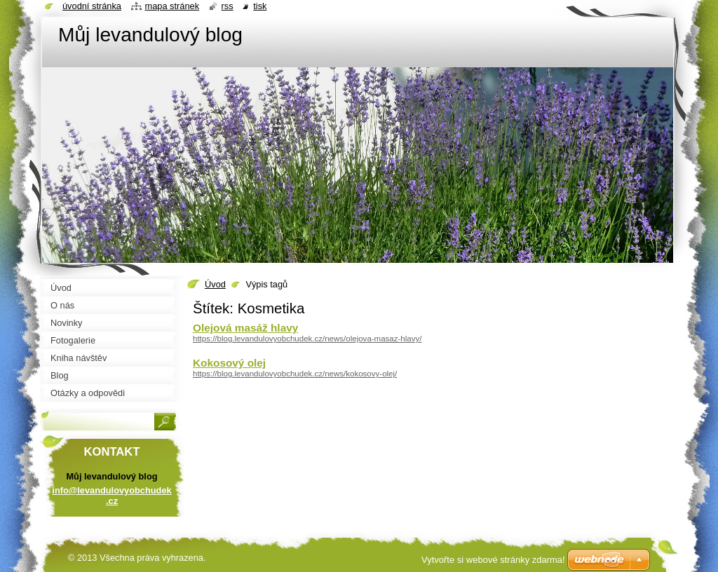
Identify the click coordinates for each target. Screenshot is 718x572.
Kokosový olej (229, 363)
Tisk (259, 6)
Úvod (215, 284)
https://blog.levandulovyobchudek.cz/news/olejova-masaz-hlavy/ (307, 338)
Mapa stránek (172, 6)
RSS (227, 6)
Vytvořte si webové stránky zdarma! (493, 559)
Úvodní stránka (91, 6)
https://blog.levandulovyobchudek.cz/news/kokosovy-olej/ (295, 373)
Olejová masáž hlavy (245, 328)
